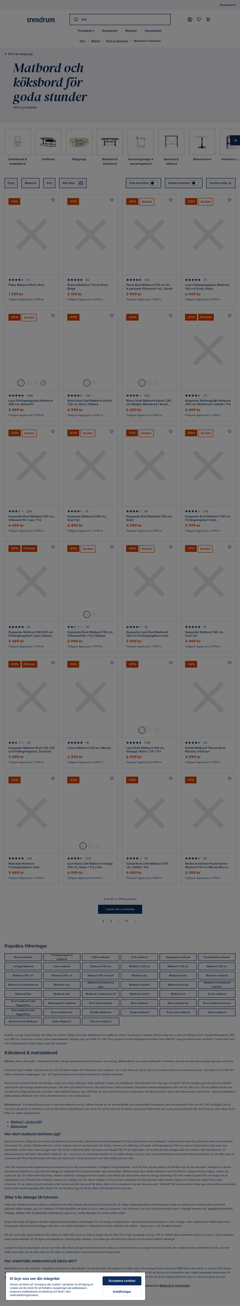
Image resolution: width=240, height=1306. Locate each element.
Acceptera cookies (121, 1280)
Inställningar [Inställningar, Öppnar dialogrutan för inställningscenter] (122, 1291)
